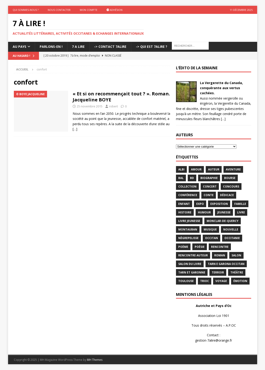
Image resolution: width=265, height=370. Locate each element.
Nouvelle (230, 229)
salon (236, 255)
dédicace (227, 195)
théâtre (236, 272)
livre (241, 212)
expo (200, 204)
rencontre (220, 247)
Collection (187, 186)
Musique (210, 229)
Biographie (209, 178)
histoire (184, 212)
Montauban (187, 229)
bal (181, 178)
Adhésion (114, 10)
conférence (187, 195)
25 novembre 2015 (89, 106)
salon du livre (189, 264)
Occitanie (232, 238)
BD (192, 178)
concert (210, 186)
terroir (218, 272)
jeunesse (224, 212)
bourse (229, 178)
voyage (221, 281)
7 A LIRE (78, 46)
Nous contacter (59, 10)
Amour (196, 169)
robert (113, 106)
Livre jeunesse (189, 221)
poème (183, 247)
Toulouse (186, 281)
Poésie (200, 247)
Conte (209, 195)
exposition (219, 204)
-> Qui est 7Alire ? (151, 46)
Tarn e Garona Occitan (226, 264)
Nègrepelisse (188, 238)
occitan (211, 238)
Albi (181, 169)
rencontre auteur (193, 255)
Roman (219, 255)
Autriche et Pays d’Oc (214, 305)
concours (231, 186)
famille (240, 204)
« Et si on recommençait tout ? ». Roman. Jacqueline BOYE (121, 97)
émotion (240, 281)
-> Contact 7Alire (110, 46)
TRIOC (204, 281)
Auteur (213, 169)
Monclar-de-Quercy (222, 221)
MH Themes (94, 360)
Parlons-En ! (51, 46)
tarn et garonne (191, 272)
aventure (233, 169)
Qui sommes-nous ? (26, 10)
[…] (75, 129)
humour (204, 212)
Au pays (19, 46)
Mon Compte (88, 10)
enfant (184, 204)
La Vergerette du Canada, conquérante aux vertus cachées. (221, 88)
